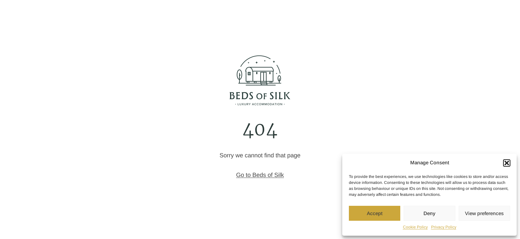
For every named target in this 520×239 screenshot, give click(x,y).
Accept (374, 213)
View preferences (484, 213)
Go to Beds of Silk (260, 175)
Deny (429, 213)
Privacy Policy (443, 227)
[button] (506, 163)
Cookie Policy (415, 227)
